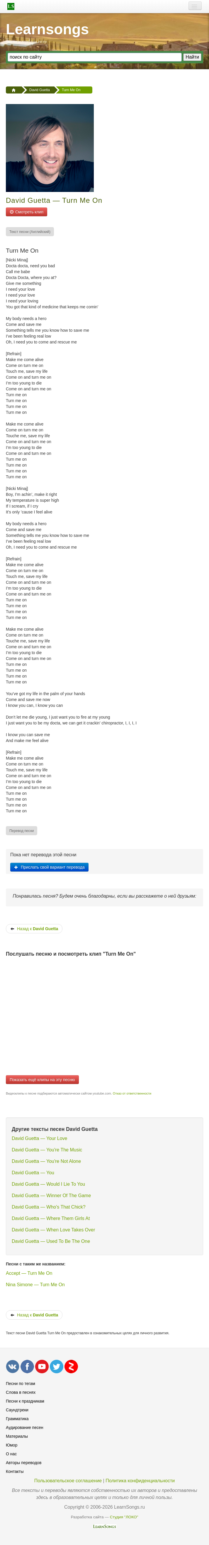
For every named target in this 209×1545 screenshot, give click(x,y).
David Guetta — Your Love (39, 1138)
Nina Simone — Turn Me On (35, 1284)
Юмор (11, 1445)
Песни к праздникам (25, 1401)
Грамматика (17, 1418)
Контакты (14, 1471)
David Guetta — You (33, 1172)
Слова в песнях (20, 1392)
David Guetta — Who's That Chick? (49, 1206)
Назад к (34, 928)
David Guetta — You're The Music (47, 1149)
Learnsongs (47, 29)
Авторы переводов (23, 1462)
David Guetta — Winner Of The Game (51, 1195)
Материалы (17, 1436)
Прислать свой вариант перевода (49, 867)
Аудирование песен (24, 1427)
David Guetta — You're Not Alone (46, 1161)
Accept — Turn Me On (29, 1273)
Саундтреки (17, 1410)
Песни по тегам (20, 1383)
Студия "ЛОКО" (124, 1517)
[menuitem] (30, 232)
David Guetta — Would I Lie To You (48, 1184)
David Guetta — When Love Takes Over (53, 1229)
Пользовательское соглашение (68, 1480)
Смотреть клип (26, 212)
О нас (11, 1454)
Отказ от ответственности (132, 1093)
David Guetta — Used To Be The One (51, 1241)
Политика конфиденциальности (140, 1480)
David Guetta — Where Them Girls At (51, 1218)
